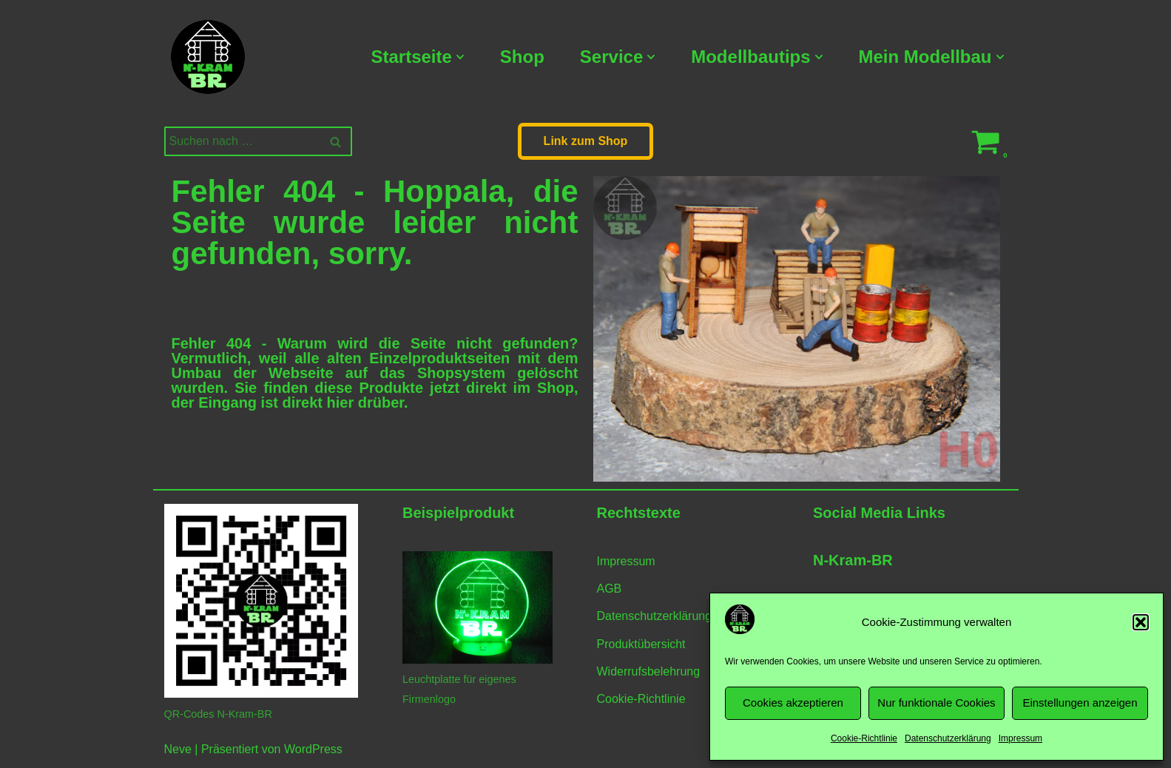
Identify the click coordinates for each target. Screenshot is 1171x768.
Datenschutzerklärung (948, 738)
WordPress (313, 749)
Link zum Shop (586, 141)
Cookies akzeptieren (793, 702)
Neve (178, 749)
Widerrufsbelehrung (649, 671)
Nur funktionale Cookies (936, 702)
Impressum (1020, 738)
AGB (609, 588)
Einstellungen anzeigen (1079, 702)
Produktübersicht (641, 644)
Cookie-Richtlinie (864, 738)
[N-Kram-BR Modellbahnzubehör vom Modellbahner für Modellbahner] (208, 57)
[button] (1140, 622)
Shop (522, 57)
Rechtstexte (639, 513)
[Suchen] (241, 141)
